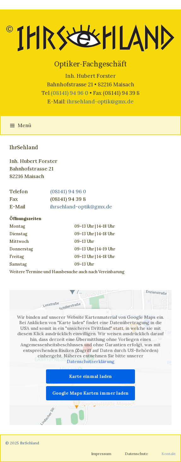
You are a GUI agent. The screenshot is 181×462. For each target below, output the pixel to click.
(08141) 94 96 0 (69, 92)
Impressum (101, 453)
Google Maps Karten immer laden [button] (90, 393)
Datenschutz (136, 453)
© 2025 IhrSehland (22, 442)
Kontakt (168, 453)
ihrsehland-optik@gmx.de (100, 101)
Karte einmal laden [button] (90, 376)
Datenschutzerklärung (90, 361)
